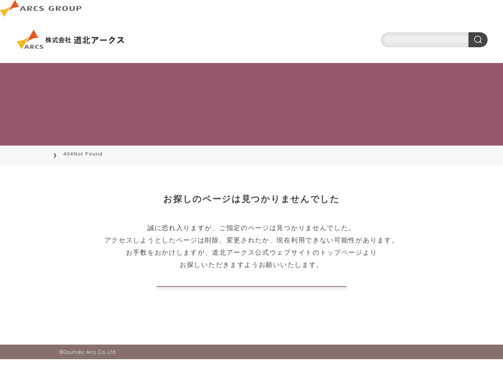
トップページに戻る (251, 298)
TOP (66, 154)
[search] (434, 39)
